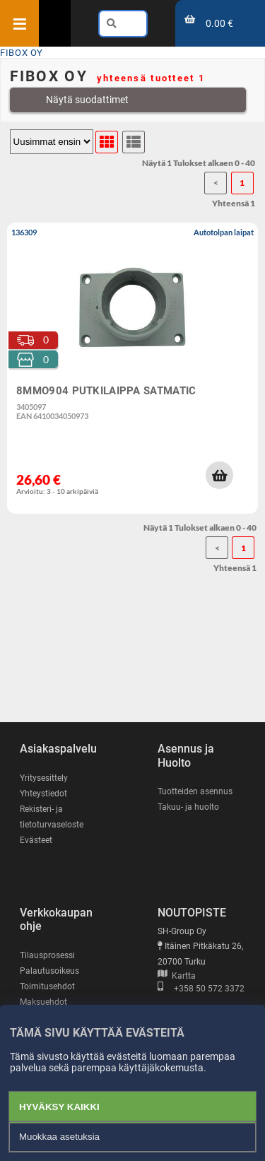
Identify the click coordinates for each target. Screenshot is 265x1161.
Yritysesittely (44, 778)
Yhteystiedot (43, 793)
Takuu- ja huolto (188, 807)
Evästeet (36, 840)
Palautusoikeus (49, 971)
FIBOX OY (21, 52)
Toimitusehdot (47, 986)
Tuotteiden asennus (195, 791)
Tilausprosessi (47, 955)
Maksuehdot (43, 1002)
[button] (219, 474)
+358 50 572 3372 (201, 988)
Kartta (177, 976)
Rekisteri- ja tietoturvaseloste (51, 817)
